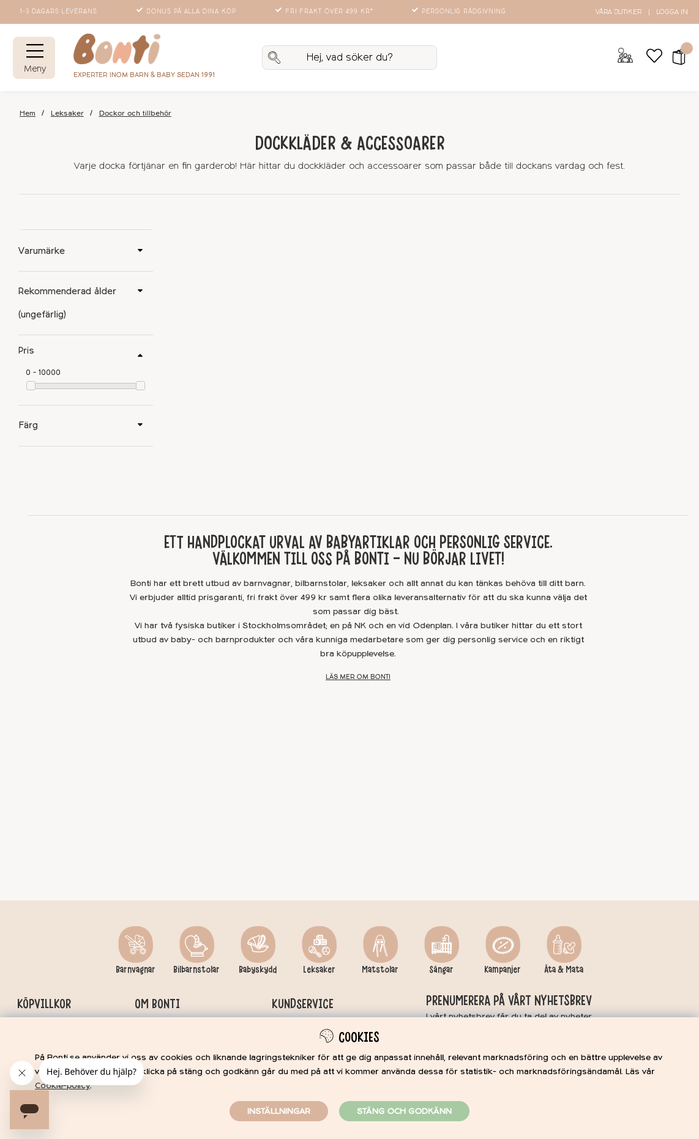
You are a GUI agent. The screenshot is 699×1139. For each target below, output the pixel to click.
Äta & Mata (563, 969)
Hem (28, 113)
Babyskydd (258, 969)
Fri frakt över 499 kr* (325, 11)
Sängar (441, 969)
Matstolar (380, 969)
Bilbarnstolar (196, 969)
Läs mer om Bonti (358, 677)
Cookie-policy (62, 1085)
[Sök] (349, 57)
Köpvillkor (44, 1003)
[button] (675, 57)
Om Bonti (157, 1003)
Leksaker (67, 113)
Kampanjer (502, 969)
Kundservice (303, 1003)
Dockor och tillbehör (135, 113)
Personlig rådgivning (460, 11)
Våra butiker (618, 12)
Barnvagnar (135, 969)
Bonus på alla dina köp (187, 11)
